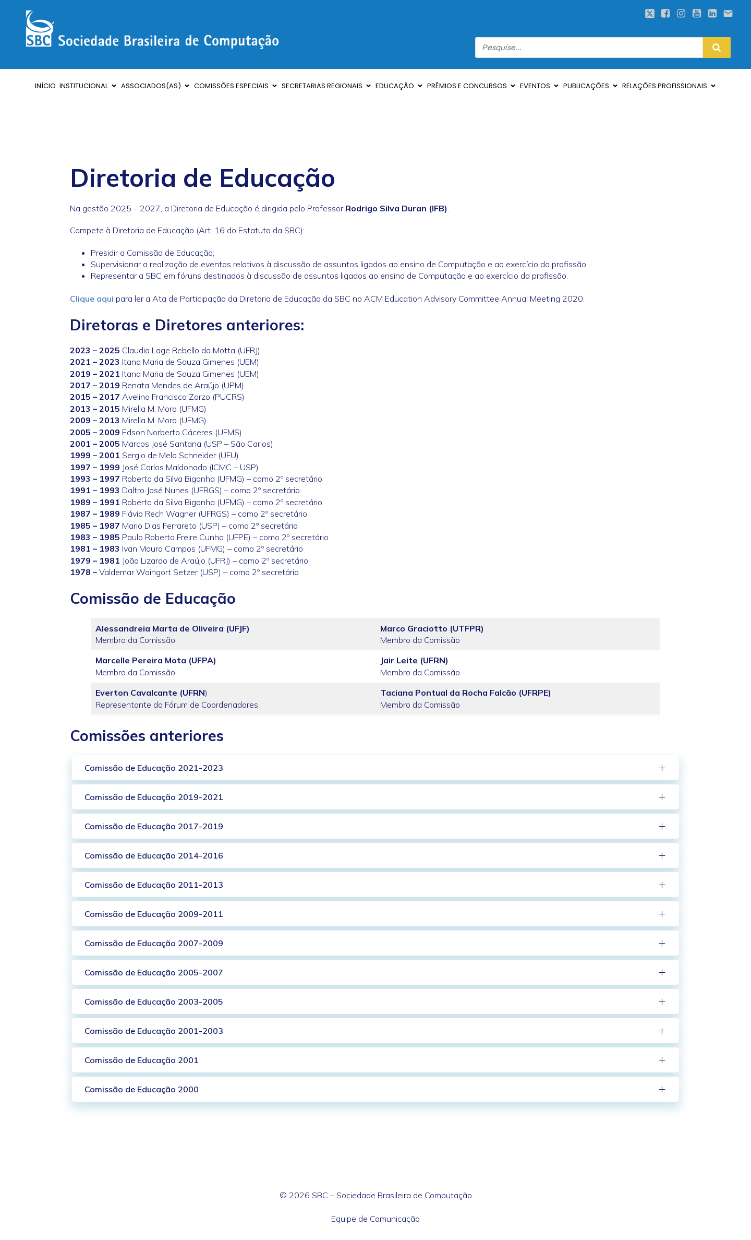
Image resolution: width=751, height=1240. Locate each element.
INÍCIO (45, 86)
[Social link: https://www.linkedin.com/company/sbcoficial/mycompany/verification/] (712, 13)
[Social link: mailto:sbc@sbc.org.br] (728, 13)
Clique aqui (92, 298)
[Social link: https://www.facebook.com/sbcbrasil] (665, 13)
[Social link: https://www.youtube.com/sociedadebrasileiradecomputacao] (697, 13)
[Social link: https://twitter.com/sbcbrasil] (650, 13)
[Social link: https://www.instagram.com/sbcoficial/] (681, 13)
